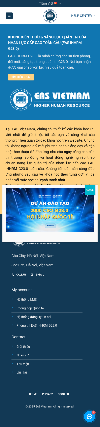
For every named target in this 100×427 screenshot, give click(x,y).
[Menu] (9, 15)
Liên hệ (21, 373)
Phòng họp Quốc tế (30, 308)
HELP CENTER (82, 16)
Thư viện (22, 364)
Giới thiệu (23, 347)
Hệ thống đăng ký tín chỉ (33, 317)
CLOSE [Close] (90, 189)
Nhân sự (22, 355)
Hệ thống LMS (26, 299)
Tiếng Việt (50, 3)
